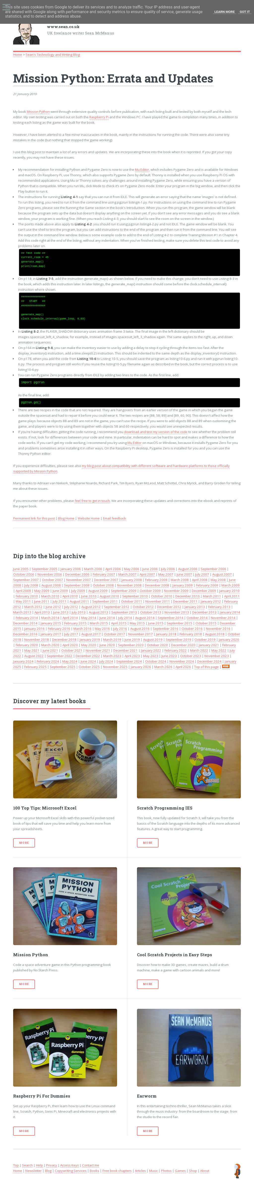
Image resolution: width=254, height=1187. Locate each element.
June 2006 (150, 569)
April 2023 (132, 656)
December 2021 (125, 650)
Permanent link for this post (34, 518)
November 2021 (98, 650)
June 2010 (88, 596)
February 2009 (207, 585)
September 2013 (124, 612)
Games (180, 1170)
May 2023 (150, 656)
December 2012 (169, 607)
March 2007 (127, 574)
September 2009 (123, 590)
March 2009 (231, 585)
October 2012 (143, 607)
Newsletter (33, 1170)
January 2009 (182, 585)
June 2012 (53, 607)
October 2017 (114, 634)
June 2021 (50, 650)
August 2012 (91, 607)
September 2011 (105, 601)
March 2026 (163, 667)
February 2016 (59, 628)
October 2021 (71, 650)
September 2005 (44, 569)
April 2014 (70, 617)
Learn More (225, 12)
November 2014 (223, 617)
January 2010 (229, 590)
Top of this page (206, 667)
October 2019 (205, 639)
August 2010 (109, 596)
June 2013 (60, 612)
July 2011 (59, 601)
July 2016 (120, 628)
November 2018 (36, 639)
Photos (166, 1170)
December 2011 (185, 601)
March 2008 (180, 580)
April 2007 (147, 574)
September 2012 (116, 607)
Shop (193, 1170)
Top (16, 1165)
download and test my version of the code (156, 432)
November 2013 (176, 612)
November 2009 (176, 590)
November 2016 (218, 628)
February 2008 (156, 580)
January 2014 (230, 612)
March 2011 (212, 596)
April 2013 (42, 612)
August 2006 (187, 569)
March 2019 (112, 639)
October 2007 (52, 580)
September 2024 (129, 661)
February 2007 (104, 574)
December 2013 (204, 612)
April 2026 (183, 667)
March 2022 (199, 650)
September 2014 (170, 617)
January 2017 (51, 634)
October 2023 (190, 656)
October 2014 (197, 617)
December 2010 (187, 596)
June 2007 (184, 574)
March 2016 (82, 628)
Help (39, 1165)
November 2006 (49, 574)
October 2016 (192, 628)
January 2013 (195, 607)
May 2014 (88, 617)
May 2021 (31, 650)
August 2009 (98, 590)
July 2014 (125, 617)
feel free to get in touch (92, 500)
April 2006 (113, 569)
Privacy (51, 1165)
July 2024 (106, 661)
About (204, 1170)
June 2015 (155, 623)
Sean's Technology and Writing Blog (53, 54)
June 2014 (107, 617)
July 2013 (79, 612)
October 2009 (150, 590)
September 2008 (77, 585)
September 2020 (131, 645)
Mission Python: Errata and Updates (113, 78)
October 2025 (89, 667)
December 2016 (25, 634)
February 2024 (48, 661)
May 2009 (41, 590)
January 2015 (51, 623)
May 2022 (218, 650)
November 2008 (129, 585)
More (24, 842)
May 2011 (23, 601)
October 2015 (206, 623)
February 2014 (27, 617)
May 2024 (69, 661)
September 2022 (59, 656)
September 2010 (135, 596)
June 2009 (60, 590)
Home (17, 54)
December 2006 (77, 574)
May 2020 (88, 645)
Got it (245, 12)
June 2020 (107, 645)
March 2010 (50, 596)
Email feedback (114, 518)
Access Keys (69, 1165)
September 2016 (165, 628)
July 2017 (71, 634)
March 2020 (50, 645)
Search (27, 1165)
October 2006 (23, 574)
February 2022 (175, 650)
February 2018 (191, 634)
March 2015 (99, 623)
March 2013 (22, 612)
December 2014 (25, 623)
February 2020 (27, 645)
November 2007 (78, 580)
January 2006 (71, 569)
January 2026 (141, 667)
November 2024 (181, 661)
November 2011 (157, 601)
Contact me (90, 1165)
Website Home (89, 518)
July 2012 (71, 607)
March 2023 (112, 656)
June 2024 (88, 661)
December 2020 (183, 645)
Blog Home (66, 518)
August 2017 (91, 634)
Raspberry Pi (99, 117)
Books (94, 1170)
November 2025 (115, 667)
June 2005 (21, 569)
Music (153, 1170)
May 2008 (218, 580)
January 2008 (132, 580)
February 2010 (27, 596)
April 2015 (119, 623)
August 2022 (34, 656)
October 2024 (155, 661)
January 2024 (23, 661)
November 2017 (140, 634)
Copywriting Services (71, 1170)
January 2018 (166, 634)
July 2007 (202, 574)
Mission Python (38, 111)
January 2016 (34, 628)
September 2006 (213, 569)
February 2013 (219, 607)
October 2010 (161, 596)
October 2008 (103, 585)
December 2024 (209, 661)
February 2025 (35, 667)
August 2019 (152, 639)
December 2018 (64, 639)
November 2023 (216, 656)
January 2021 (209, 645)
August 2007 (222, 574)
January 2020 (229, 639)
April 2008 (199, 580)
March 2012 (33, 607)
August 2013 (98, 612)
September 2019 (178, 639)
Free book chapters (117, 1170)
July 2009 (78, 590)
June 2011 (41, 601)
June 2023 (169, 656)
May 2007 (165, 574)
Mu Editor (142, 169)
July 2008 (31, 585)
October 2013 (150, 612)
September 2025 (62, 667)
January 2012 (211, 601)
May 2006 (131, 569)
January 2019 (90, 639)
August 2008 (51, 585)
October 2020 (157, 645)
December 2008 (157, 585)
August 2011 (79, 601)
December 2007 (106, 580)
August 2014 (145, 617)
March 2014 (50, 617)
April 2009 (23, 590)
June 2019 (132, 639)
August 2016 (140, 628)
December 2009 (204, 590)
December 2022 (88, 656)
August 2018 (214, 634)
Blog (48, 1170)
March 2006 (93, 569)
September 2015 (179, 623)
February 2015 (75, 623)
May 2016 (102, 628)
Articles (140, 1170)
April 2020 (70, 645)
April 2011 (232, 596)
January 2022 (151, 650)
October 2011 (131, 601)
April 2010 (70, 596)
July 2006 (168, 569)
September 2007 (26, 580)
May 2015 (137, 623)
